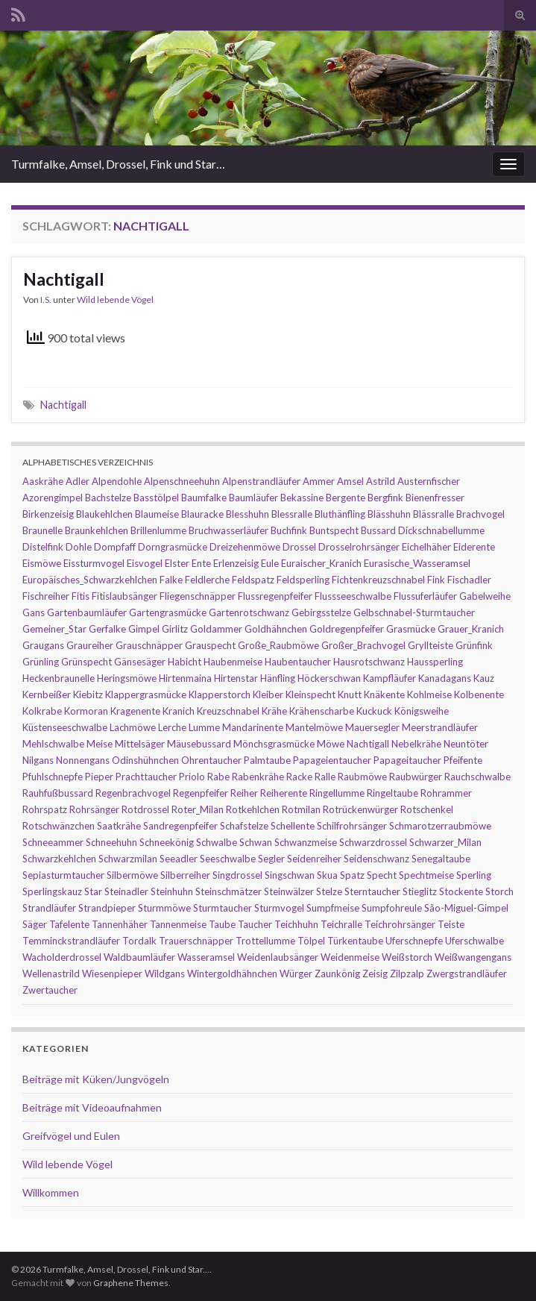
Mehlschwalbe (53, 744)
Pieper (99, 777)
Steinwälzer (289, 891)
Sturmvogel (279, 908)
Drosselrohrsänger (359, 547)
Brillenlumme (158, 530)
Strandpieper (107, 908)
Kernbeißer (46, 694)
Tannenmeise (178, 924)
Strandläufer (49, 908)
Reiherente (283, 793)
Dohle (79, 547)
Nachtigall (63, 279)
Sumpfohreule (392, 908)
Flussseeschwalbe (353, 596)
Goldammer (216, 629)
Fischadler (469, 580)
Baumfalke (204, 498)
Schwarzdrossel (373, 842)
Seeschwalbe (228, 859)
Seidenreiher (314, 859)
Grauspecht (210, 645)
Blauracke (202, 514)
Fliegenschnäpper (198, 596)
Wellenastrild (51, 973)
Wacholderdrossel (61, 957)
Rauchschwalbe (477, 777)
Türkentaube (355, 941)
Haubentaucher (298, 662)
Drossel (299, 547)
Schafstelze (244, 826)
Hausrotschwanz (369, 662)
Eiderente (474, 547)
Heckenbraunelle (58, 678)
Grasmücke (410, 629)
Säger (34, 924)
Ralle (325, 777)
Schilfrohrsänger (352, 826)
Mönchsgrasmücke (274, 744)
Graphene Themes (130, 1282)
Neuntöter (466, 744)
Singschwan (290, 875)
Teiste (451, 924)
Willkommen (50, 1192)
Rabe (218, 777)
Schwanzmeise (305, 842)
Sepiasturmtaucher (63, 875)
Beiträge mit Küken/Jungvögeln (95, 1079)
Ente (201, 563)
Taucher (255, 924)
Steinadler (126, 891)
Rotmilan (301, 809)
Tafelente (69, 924)
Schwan (255, 842)
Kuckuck (374, 711)
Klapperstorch (219, 694)
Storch (499, 891)
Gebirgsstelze (321, 612)
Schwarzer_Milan (445, 842)
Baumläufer (253, 498)
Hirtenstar (236, 678)
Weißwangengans (473, 957)
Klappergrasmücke (145, 694)
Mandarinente (252, 727)
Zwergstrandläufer (466, 973)
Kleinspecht (310, 694)
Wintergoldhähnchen (232, 973)
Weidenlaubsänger (277, 957)
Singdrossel (237, 875)
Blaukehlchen (104, 514)
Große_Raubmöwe (278, 645)
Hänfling (277, 678)
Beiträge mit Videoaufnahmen (92, 1107)
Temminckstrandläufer (71, 941)
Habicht (184, 662)
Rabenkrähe (258, 777)
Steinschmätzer (228, 891)
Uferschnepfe (414, 941)
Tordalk (139, 941)
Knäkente (384, 694)
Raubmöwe (362, 777)
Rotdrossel (145, 809)
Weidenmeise (350, 957)
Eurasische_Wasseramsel (417, 563)
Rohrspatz (44, 809)
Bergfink (385, 498)
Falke (171, 580)
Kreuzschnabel (228, 711)
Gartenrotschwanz (249, 612)
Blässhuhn (389, 514)
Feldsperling (303, 580)
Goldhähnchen (276, 629)
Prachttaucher (146, 777)
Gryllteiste (430, 645)
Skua (327, 875)
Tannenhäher (120, 924)
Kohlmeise (429, 694)
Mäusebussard (199, 744)
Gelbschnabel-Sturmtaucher (414, 612)
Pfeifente (463, 760)
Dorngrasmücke (172, 547)
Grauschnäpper (149, 645)
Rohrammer (446, 793)
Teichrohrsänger (400, 924)
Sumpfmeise (332, 908)
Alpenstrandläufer (261, 481)
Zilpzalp (407, 973)
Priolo (192, 777)
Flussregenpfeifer (275, 596)
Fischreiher (45, 596)
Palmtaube (267, 760)
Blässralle (433, 514)
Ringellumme (337, 793)
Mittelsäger (140, 744)
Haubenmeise (233, 662)
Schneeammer (52, 842)
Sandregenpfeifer (180, 826)
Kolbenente (479, 694)
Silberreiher (185, 875)
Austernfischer (428, 481)
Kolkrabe (42, 711)
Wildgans (165, 973)
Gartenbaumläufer (87, 612)
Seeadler (179, 859)
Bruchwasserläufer (228, 530)
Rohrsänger (94, 809)
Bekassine (302, 498)
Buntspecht (334, 530)
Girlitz (175, 629)
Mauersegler (372, 727)
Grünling (40, 662)
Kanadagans (444, 678)
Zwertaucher (50, 990)
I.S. (45, 299)
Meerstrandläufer (440, 727)
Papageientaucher (332, 760)
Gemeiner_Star (54, 629)
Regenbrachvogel (133, 793)
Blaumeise (157, 514)
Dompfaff (115, 547)
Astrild (380, 481)
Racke (299, 777)
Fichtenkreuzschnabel (378, 580)
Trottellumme (265, 941)
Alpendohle (117, 481)
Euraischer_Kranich (321, 563)
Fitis (80, 596)
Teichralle (341, 924)
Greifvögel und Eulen (71, 1135)
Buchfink (289, 530)
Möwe (330, 744)
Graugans (43, 645)
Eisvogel (145, 563)
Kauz (483, 678)
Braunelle (42, 530)
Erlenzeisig (236, 563)
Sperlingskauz (52, 891)
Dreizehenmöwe (244, 547)
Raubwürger (415, 777)
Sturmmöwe (164, 908)
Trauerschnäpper (196, 941)
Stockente (461, 891)
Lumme (204, 727)
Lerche (172, 727)
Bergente (345, 498)
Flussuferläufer (425, 596)
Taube (222, 924)
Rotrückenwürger (360, 809)
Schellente (293, 826)
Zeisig (375, 973)
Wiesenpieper (112, 973)
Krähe (274, 711)
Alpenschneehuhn (182, 481)
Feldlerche (207, 580)
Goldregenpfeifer (346, 629)
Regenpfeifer (200, 793)
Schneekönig (166, 842)
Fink (436, 580)
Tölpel (311, 941)
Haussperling (435, 662)
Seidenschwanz (376, 859)
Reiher (244, 793)
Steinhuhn (172, 891)
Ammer (319, 481)
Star (93, 891)
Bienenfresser (435, 498)
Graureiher (89, 645)
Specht (382, 875)
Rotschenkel (426, 809)
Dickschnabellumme (441, 530)
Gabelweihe (485, 596)
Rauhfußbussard (57, 793)
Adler (77, 481)
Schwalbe (216, 842)
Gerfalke (107, 629)
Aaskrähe (42, 481)
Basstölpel (156, 498)
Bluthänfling (340, 514)
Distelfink (42, 547)
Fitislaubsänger (124, 596)
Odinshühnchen (145, 760)
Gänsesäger (139, 662)
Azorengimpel (52, 498)
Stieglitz (420, 891)
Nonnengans (83, 760)
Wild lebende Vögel (115, 299)
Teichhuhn (296, 924)
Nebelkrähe (416, 744)
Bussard (378, 530)
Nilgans (38, 760)
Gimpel (144, 629)
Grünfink (474, 645)
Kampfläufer (389, 678)
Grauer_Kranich (471, 629)
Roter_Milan (197, 809)
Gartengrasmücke (167, 612)
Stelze (329, 891)
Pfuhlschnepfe (52, 777)
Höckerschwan (329, 678)
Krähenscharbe (321, 711)
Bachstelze (108, 498)
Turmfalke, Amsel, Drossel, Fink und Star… (118, 164)
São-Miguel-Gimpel (466, 908)
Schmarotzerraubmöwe (440, 826)
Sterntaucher (372, 891)
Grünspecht (86, 662)
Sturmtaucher (222, 908)
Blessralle (291, 514)
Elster (177, 563)
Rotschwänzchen (58, 826)
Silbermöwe (132, 875)
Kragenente (135, 711)
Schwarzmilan (127, 859)
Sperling (473, 875)
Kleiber (268, 694)
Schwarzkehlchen (59, 859)
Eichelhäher (426, 547)
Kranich (179, 711)
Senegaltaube (441, 859)
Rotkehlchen (253, 809)
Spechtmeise (426, 875)
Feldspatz (253, 580)
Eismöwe (41, 563)
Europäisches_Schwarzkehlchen (89, 580)
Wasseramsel (206, 957)
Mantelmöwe (314, 727)
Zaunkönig (337, 973)
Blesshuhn (247, 514)
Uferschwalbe (474, 941)
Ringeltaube (392, 793)
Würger (296, 973)
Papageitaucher (407, 760)
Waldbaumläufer (139, 957)
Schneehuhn (111, 842)
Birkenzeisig (48, 514)
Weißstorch (407, 957)
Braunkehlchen (96, 530)
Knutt (350, 694)
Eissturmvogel (93, 563)
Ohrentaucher (211, 760)
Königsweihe (421, 711)
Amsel (350, 481)
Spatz (352, 875)
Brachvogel (480, 514)
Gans (33, 612)
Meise (99, 744)
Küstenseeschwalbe (64, 727)
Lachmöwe (133, 727)
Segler (271, 859)
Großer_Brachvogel (363, 645)
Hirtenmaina (185, 678)
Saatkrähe (119, 826)
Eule (270, 563)
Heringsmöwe (127, 678)
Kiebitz (88, 694)
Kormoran (86, 711)
